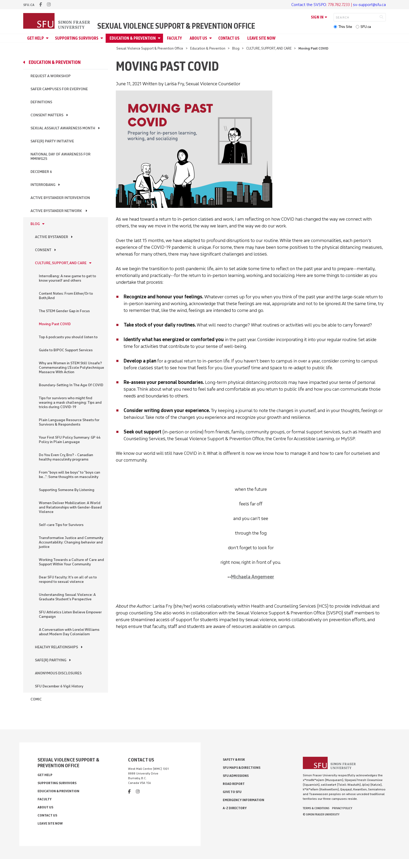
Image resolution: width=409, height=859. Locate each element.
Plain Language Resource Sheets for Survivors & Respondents (69, 422)
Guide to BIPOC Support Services (66, 350)
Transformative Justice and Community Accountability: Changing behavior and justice (71, 542)
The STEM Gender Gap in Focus (64, 311)
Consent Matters (47, 115)
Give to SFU (232, 792)
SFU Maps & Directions (241, 767)
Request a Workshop (51, 76)
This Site (345, 27)
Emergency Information (243, 800)
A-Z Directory (235, 808)
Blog (235, 48)
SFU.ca (365, 27)
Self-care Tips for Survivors (61, 525)
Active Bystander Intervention (60, 198)
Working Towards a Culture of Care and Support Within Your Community (71, 562)
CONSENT (43, 250)
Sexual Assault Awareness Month (63, 128)
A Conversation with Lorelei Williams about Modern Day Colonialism (69, 631)
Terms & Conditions (316, 808)
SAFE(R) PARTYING (50, 660)
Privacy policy (342, 808)
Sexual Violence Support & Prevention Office (176, 26)
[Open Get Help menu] (48, 38)
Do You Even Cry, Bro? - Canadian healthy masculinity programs (66, 457)
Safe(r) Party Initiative (52, 141)
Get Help (35, 38)
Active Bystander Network (57, 211)
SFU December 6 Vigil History (59, 686)
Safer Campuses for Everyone (59, 89)
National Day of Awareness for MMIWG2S (61, 156)
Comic (36, 699)
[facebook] (40, 4)
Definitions (41, 102)
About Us (198, 38)
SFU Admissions (236, 775)
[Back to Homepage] (57, 21)
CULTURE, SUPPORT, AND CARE (269, 48)
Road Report (234, 784)
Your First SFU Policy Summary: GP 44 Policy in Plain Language (69, 439)
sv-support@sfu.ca (369, 4)
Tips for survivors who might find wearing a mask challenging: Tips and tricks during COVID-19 (70, 402)
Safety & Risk (234, 759)
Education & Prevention (133, 38)
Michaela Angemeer (252, 577)
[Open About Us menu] (211, 38)
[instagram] (49, 4)
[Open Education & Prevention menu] (160, 38)
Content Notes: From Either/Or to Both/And (66, 295)
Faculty (174, 38)
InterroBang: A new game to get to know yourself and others (67, 278)
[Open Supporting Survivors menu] (102, 38)
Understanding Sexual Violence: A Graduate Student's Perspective (67, 596)
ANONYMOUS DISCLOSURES (58, 673)
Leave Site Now (261, 38)
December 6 (41, 172)
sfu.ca (28, 5)
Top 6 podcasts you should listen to (68, 337)
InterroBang (43, 185)
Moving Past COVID (55, 324)
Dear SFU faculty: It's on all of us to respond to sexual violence (68, 579)
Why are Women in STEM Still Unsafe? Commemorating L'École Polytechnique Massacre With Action (71, 367)
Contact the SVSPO (308, 4)
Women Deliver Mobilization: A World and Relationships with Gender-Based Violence (70, 507)
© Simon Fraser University (321, 814)
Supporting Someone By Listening (66, 490)
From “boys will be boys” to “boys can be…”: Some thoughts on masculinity (69, 474)
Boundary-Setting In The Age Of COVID (71, 385)
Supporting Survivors (76, 38)
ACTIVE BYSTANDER (51, 237)
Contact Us (228, 38)
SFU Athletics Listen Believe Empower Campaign (70, 614)
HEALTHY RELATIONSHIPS (56, 647)
